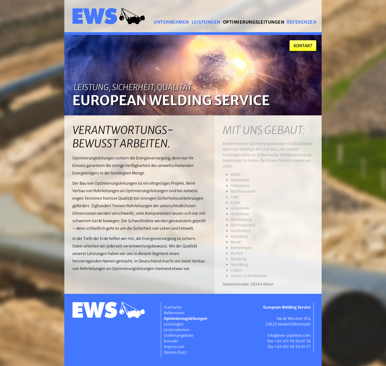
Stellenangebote (179, 335)
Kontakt (303, 45)
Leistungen (206, 22)
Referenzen (301, 22)
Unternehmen (171, 22)
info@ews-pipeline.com (289, 335)
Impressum (174, 346)
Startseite (173, 307)
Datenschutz (175, 352)
